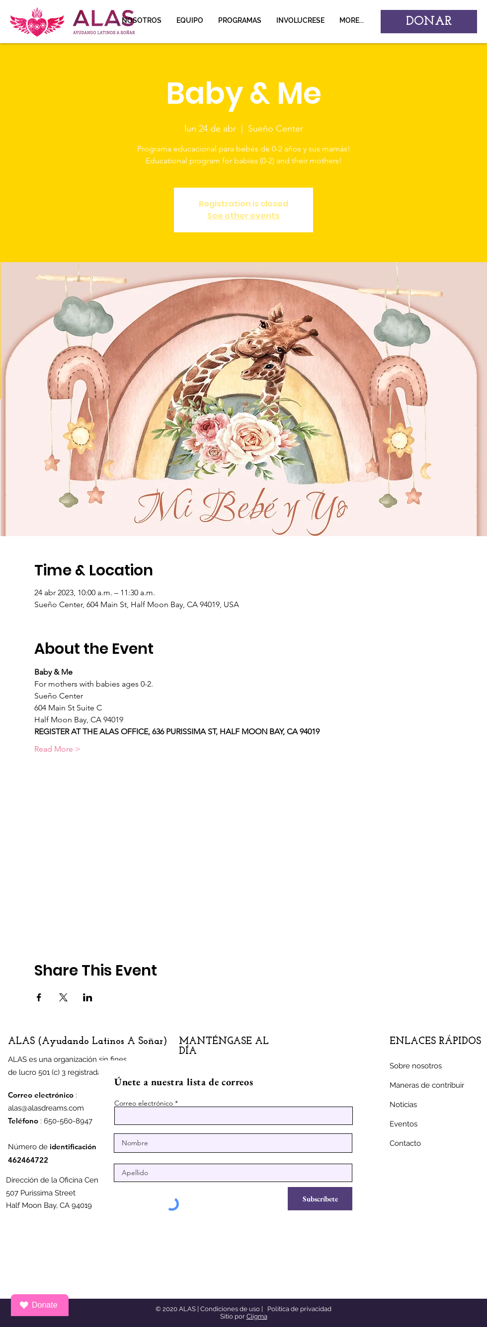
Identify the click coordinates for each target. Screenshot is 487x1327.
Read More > (57, 749)
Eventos (403, 1123)
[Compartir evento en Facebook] (39, 997)
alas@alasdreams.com (46, 1108)
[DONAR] (429, 21)
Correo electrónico (143, 1103)
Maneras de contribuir (427, 1085)
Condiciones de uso (230, 1309)
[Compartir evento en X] (63, 997)
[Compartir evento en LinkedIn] (87, 997)
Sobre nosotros (416, 1065)
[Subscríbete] (320, 1198)
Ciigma (256, 1316)
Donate (38, 1305)
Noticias (403, 1104)
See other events (243, 215)
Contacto (405, 1143)
